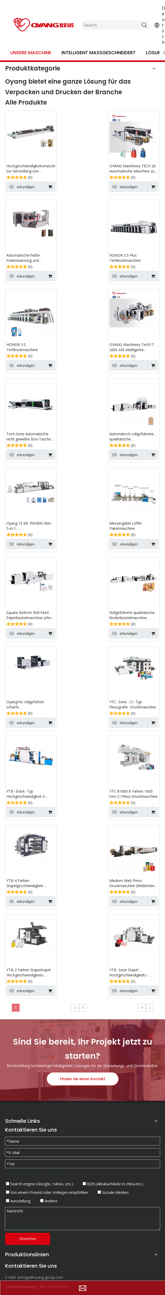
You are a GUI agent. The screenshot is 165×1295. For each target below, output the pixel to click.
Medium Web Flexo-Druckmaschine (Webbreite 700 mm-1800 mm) (131, 883)
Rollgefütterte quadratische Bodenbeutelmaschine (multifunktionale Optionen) (132, 615)
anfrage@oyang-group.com (40, 1277)
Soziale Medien (113, 1192)
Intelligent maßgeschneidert (99, 52)
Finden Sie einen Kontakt (82, 1078)
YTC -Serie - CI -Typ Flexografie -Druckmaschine (132, 704)
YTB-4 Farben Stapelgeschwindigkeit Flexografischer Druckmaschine (24, 883)
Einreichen (27, 1238)
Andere (48, 1200)
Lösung (155, 52)
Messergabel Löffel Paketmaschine (125, 526)
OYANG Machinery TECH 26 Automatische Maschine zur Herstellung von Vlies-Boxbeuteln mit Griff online (132, 168)
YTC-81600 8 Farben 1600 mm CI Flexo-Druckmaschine (133, 794)
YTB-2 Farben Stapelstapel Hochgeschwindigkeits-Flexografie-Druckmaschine (29, 972)
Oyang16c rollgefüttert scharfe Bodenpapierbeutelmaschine (30, 704)
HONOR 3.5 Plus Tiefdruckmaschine (125, 258)
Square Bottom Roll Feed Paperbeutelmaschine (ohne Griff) (29, 615)
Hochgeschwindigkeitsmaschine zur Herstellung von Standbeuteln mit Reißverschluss (30, 168)
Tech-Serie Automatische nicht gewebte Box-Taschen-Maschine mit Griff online (30, 436)
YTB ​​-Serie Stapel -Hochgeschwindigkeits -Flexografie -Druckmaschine (132, 972)
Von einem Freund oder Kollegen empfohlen (47, 1192)
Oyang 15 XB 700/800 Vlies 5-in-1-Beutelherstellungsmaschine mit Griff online (29, 526)
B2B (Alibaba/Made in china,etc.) (113, 1183)
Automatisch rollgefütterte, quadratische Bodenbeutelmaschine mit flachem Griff (131, 436)
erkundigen (20, 186)
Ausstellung (18, 1200)
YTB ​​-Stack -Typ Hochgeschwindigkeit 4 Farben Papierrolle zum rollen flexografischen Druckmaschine (30, 794)
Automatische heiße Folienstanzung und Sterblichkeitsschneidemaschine (30, 258)
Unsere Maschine (30, 52)
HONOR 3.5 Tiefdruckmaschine (22, 347)
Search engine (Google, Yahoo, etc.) (39, 1183)
